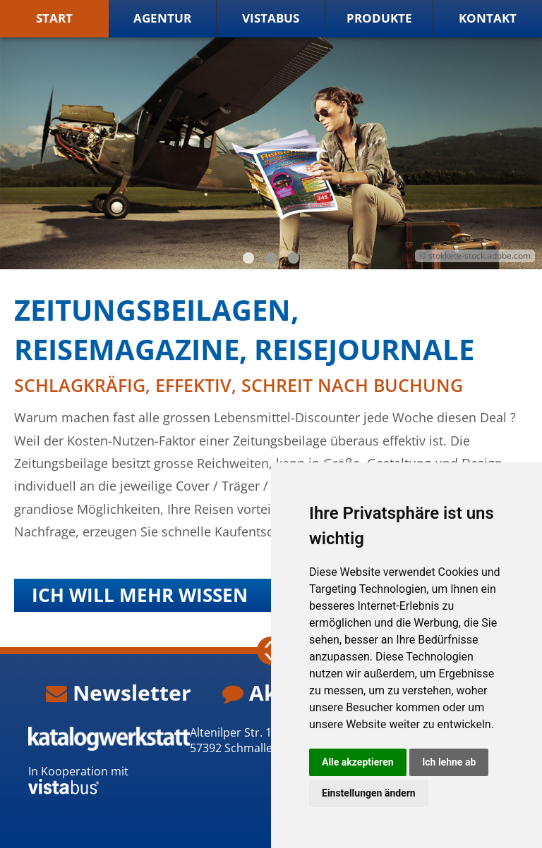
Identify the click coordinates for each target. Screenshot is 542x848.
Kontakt (488, 19)
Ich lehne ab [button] (449, 762)
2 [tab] (271, 258)
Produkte (379, 19)
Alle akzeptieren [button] (358, 762)
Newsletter (118, 693)
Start (54, 19)
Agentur (162, 19)
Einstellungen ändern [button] (369, 793)
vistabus (270, 19)
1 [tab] (248, 258)
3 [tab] (293, 258)
